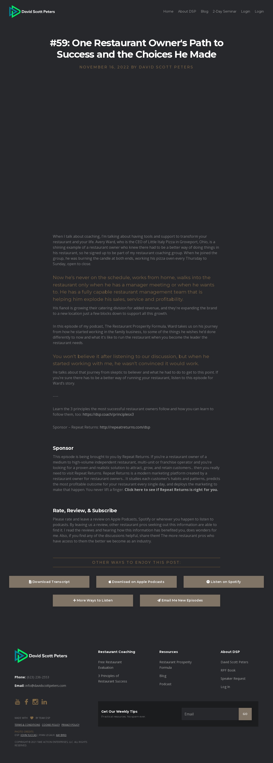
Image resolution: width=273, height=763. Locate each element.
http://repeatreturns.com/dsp (125, 427)
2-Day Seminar (224, 11)
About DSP (187, 11)
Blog (204, 11)
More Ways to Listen (93, 600)
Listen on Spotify (223, 582)
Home (168, 11)
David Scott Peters (234, 662)
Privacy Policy (70, 724)
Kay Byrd (61, 735)
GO (245, 714)
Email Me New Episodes (180, 600)
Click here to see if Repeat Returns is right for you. (171, 489)
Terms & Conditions (27, 724)
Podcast (165, 684)
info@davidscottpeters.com (45, 685)
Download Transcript (49, 582)
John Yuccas (29, 735)
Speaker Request (233, 678)
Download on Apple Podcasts (136, 582)
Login (245, 11)
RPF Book (228, 670)
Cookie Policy (51, 724)
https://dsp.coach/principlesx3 (108, 414)
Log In (225, 687)
